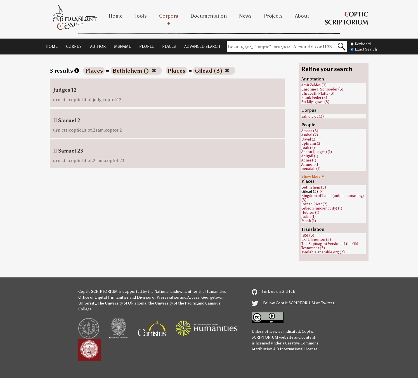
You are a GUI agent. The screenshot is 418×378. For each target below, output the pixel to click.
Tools (141, 16)
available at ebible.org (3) (323, 252)
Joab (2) (308, 148)
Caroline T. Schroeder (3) (322, 89)
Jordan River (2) (314, 204)
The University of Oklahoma (122, 303)
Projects (273, 16)
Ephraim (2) (311, 143)
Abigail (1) (309, 156)
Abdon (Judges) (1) (316, 152)
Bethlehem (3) (313, 187)
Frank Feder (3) (314, 98)
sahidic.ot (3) (312, 116)
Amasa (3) (309, 131)
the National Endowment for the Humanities (187, 291)
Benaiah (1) (310, 169)
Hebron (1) (310, 212)
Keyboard (361, 44)
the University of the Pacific (172, 303)
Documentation (208, 16)
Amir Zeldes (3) (314, 85)
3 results (64, 70)
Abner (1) (308, 160)
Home (115, 16)
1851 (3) (307, 235)
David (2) (309, 139)
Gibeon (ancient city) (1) (321, 208)
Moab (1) (308, 221)
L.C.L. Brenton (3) (316, 239)
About (302, 16)
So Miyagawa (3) (315, 102)
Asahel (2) (309, 135)
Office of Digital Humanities (103, 297)
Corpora (168, 16)
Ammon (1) (310, 164)
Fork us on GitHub (273, 291)
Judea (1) (308, 217)
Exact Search (364, 49)
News (245, 16)
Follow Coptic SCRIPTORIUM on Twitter (293, 303)
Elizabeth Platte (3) (317, 93)
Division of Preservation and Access (168, 297)
